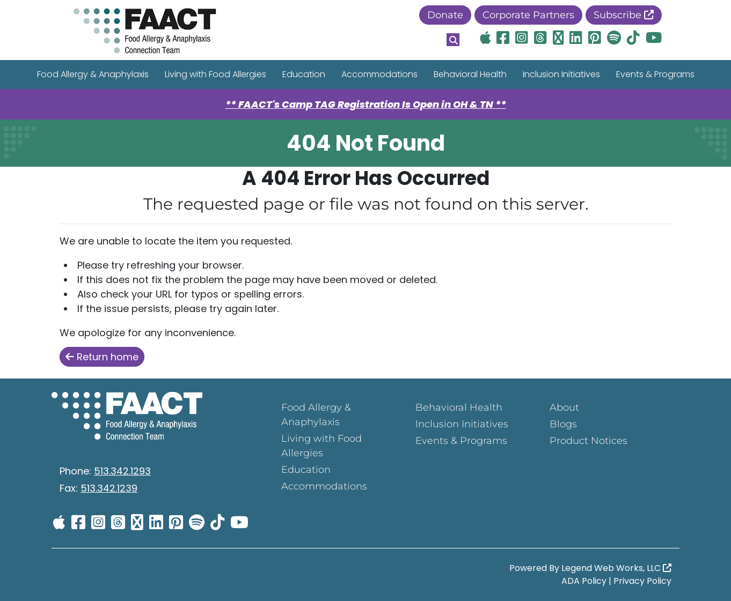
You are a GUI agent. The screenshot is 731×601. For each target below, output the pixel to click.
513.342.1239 (109, 488)
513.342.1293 (122, 471)
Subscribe (624, 15)
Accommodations (379, 74)
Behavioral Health (470, 74)
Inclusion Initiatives (561, 74)
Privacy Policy (642, 581)
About (564, 407)
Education (303, 74)
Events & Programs (655, 74)
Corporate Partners (528, 15)
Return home (101, 356)
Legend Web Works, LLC (616, 568)
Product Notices (588, 441)
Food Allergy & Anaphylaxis (93, 74)
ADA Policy (583, 581)
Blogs (563, 424)
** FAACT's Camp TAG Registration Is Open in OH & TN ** (365, 104)
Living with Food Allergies (215, 74)
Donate (445, 15)
